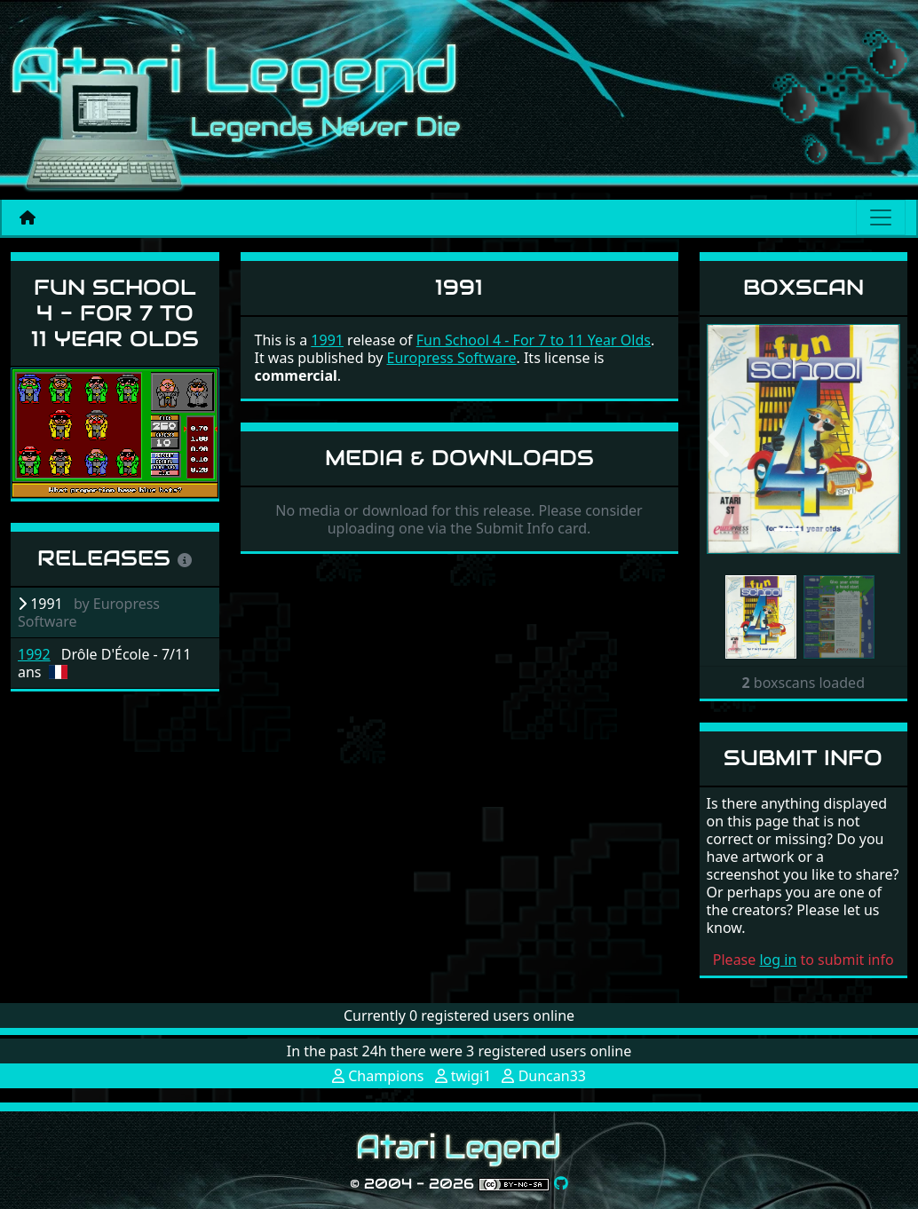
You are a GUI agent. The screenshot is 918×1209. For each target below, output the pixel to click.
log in (777, 959)
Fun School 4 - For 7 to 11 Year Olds (115, 312)
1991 (327, 340)
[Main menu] (881, 217)
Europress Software (451, 357)
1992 (34, 654)
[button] (721, 439)
